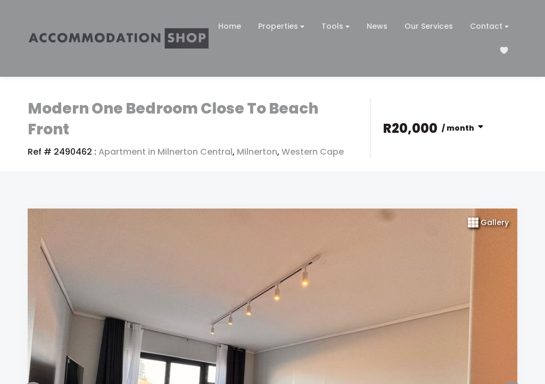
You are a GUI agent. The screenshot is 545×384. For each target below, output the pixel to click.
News (377, 26)
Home (229, 26)
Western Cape (313, 152)
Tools (335, 26)
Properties (281, 26)
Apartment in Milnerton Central (165, 152)
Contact (489, 26)
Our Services (428, 26)
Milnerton (257, 152)
